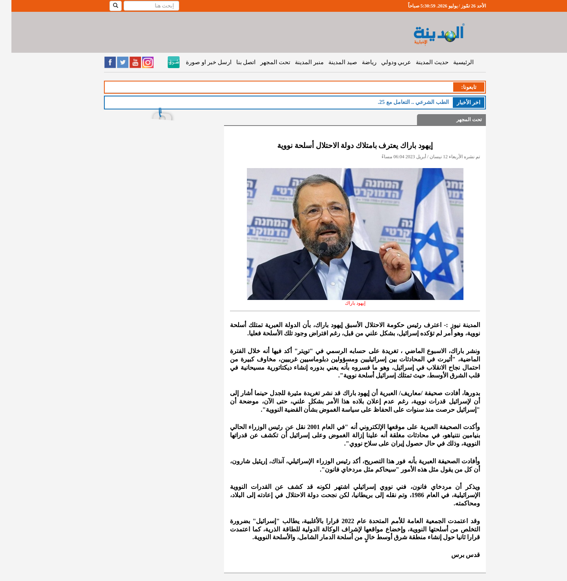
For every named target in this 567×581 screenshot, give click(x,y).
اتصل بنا (235, 62)
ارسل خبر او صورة (197, 62)
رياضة (357, 62)
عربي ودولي (385, 62)
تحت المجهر (264, 62)
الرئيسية (452, 62)
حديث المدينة (420, 62)
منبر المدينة (298, 62)
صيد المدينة (331, 62)
